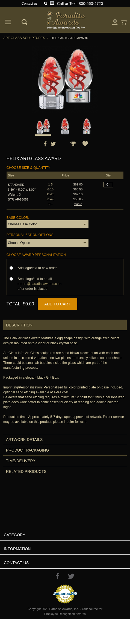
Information (17, 549)
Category (14, 535)
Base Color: (18, 218)
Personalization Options (30, 235)
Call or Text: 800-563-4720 (80, 3)
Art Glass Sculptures (24, 38)
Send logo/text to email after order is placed (40, 283)
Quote (78, 204)
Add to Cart (57, 304)
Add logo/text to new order (39, 268)
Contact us (30, 3)
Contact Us (16, 563)
